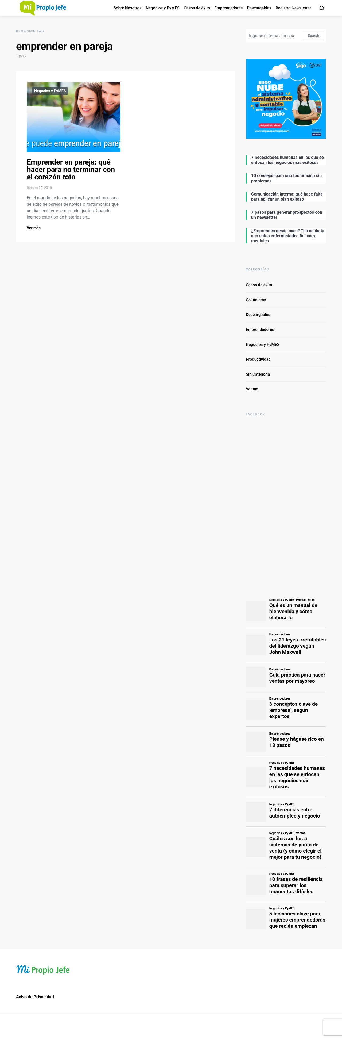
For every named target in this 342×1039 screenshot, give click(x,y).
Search (313, 35)
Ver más (34, 228)
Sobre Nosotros (128, 8)
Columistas (256, 299)
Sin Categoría (258, 374)
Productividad (258, 359)
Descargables (259, 8)
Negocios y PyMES (163, 8)
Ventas (252, 389)
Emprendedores (228, 8)
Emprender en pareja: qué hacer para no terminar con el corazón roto (71, 169)
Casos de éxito (197, 8)
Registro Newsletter (293, 8)
